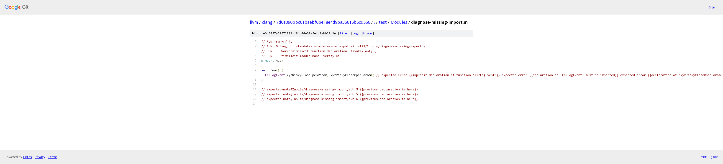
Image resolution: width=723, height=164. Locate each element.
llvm (254, 22)
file (343, 33)
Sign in (713, 7)
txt (704, 157)
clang (267, 22)
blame (367, 33)
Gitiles (27, 157)
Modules (399, 22)
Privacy (40, 157)
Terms (52, 157)
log (355, 33)
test (383, 22)
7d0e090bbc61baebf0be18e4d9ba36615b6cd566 (323, 22)
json (714, 157)
